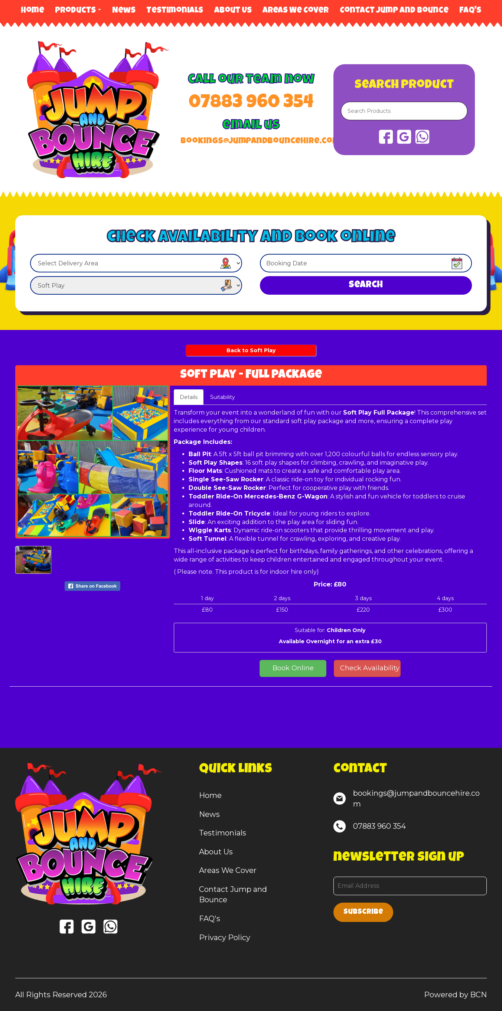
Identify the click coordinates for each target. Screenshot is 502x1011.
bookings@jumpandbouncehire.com (251, 141)
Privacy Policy (224, 937)
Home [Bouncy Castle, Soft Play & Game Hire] (32, 11)
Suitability (222, 397)
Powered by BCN (455, 994)
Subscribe (363, 912)
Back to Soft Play (251, 350)
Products (78, 11)
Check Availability (370, 668)
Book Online (293, 668)
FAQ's (470, 11)
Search (366, 285)
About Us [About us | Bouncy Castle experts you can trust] (233, 11)
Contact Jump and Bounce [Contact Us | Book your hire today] (394, 11)
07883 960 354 (251, 103)
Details (189, 397)
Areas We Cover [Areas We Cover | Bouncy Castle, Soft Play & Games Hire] (296, 11)
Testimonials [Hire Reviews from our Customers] (174, 11)
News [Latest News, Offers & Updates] (124, 11)
